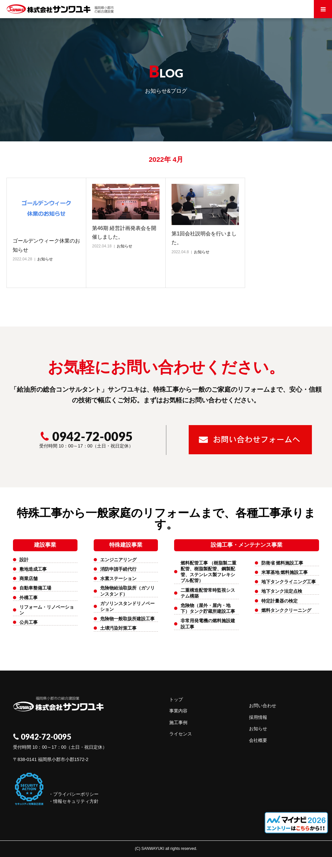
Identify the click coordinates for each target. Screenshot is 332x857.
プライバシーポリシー (76, 794)
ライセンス (180, 733)
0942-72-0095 (86, 436)
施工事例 (178, 722)
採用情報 (258, 717)
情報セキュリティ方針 (76, 801)
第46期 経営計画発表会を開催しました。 (124, 232)
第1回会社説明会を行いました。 (204, 238)
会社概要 (258, 740)
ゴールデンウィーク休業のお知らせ (46, 245)
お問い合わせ (262, 705)
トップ (176, 699)
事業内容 (178, 710)
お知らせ (45, 259)
